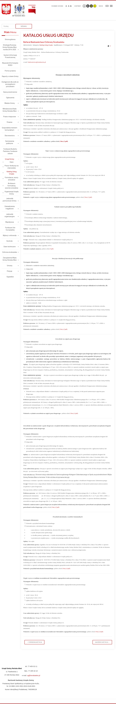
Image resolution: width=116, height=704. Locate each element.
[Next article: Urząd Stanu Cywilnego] (102, 642)
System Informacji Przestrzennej (10, 56)
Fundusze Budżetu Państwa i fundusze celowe (10, 151)
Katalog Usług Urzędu (46, 45)
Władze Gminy (9, 103)
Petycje (9, 271)
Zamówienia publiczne (9, 142)
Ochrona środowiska (9, 252)
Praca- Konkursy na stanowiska (11, 167)
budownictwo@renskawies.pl (37, 62)
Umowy (9, 265)
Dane (11, 162)
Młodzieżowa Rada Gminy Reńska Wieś (10, 110)
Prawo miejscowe (9, 117)
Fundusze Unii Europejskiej (10, 229)
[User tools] (109, 46)
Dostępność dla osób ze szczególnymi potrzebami (10, 84)
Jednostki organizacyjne (10, 215)
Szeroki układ (111, 6)
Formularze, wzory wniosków (11, 179)
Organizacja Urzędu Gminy (12, 193)
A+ (71, 6)
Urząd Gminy (9, 159)
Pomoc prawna (10, 71)
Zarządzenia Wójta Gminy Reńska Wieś (10, 259)
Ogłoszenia (10, 98)
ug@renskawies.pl (33, 675)
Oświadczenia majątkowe (10, 207)
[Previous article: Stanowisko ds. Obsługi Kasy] (34, 642)
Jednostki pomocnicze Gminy (9, 200)
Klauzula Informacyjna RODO (10, 64)
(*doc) (61, 141)
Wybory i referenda (9, 235)
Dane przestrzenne (10, 92)
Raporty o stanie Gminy (10, 76)
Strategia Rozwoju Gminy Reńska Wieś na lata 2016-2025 (10, 47)
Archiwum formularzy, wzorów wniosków (11, 186)
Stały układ (107, 6)
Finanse (9, 122)
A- (66, 6)
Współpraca (9, 222)
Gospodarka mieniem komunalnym (9, 129)
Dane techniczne (10, 247)
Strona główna (10, 39)
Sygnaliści (10, 277)
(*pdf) (66, 141)
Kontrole (10, 241)
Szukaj (24, 26)
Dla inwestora (9, 135)
